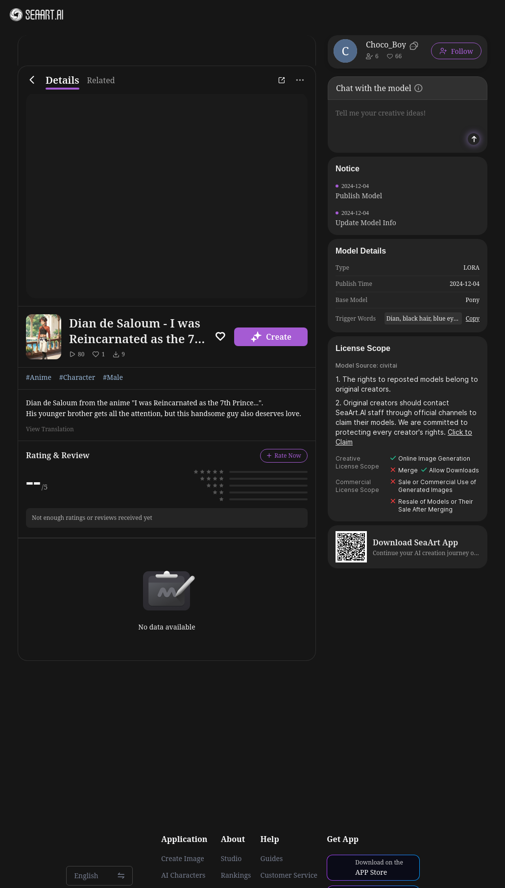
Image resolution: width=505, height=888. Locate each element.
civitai (388, 365)
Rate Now (283, 455)
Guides (272, 859)
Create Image (182, 859)
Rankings (236, 875)
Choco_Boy (386, 44)
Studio (231, 859)
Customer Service (289, 875)
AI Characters (183, 875)
